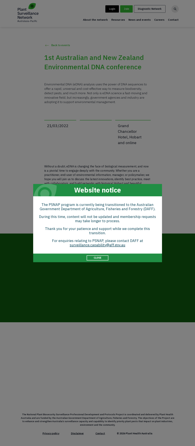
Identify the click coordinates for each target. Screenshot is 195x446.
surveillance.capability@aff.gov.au (97, 245)
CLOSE (97, 257)
